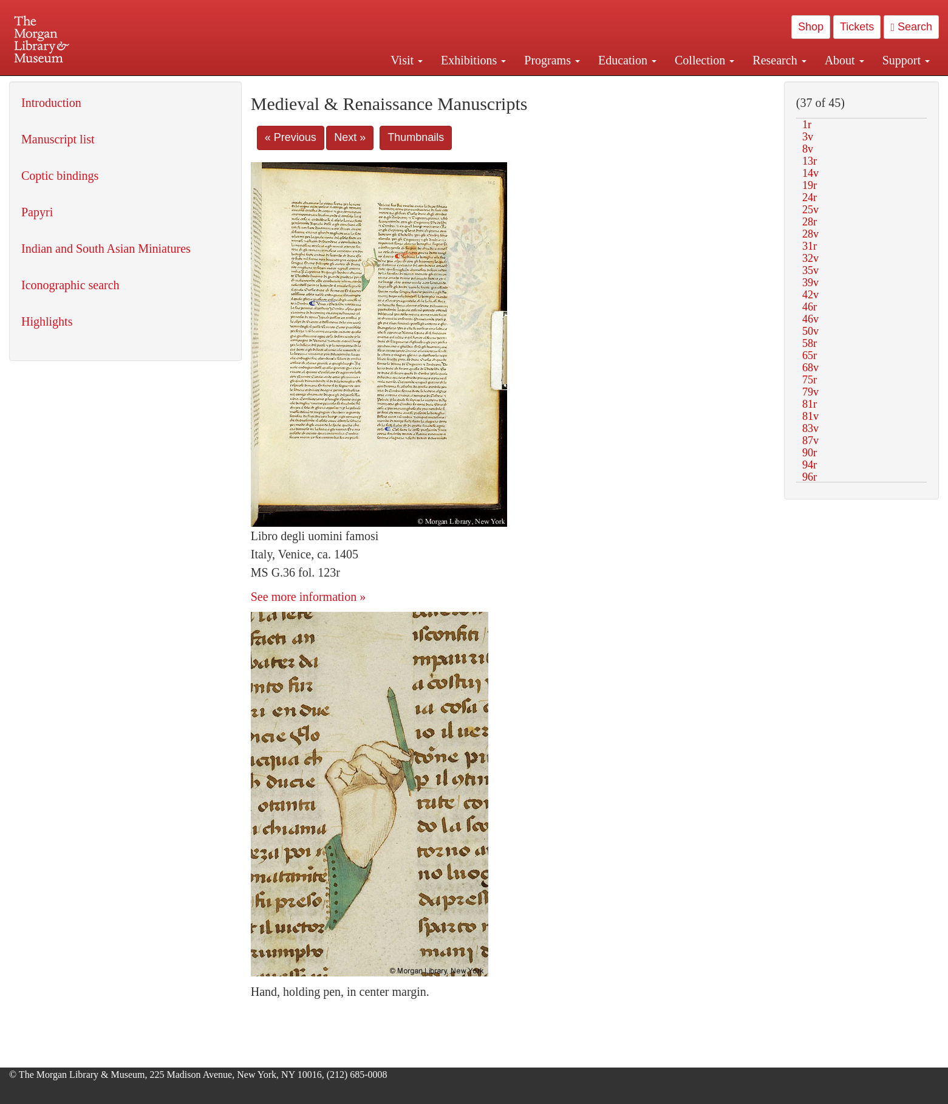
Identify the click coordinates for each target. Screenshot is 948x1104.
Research (779, 60)
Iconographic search (70, 285)
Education (627, 60)
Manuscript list (58, 139)
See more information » (308, 596)
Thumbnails (415, 137)
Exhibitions (473, 60)
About (844, 60)
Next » (350, 137)
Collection (704, 60)
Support (906, 60)
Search (911, 27)
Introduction (51, 102)
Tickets (857, 27)
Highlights (46, 321)
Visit (406, 60)
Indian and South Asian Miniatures (106, 248)
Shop (811, 27)
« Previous (290, 137)
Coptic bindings (59, 175)
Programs (552, 60)
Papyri (37, 212)
